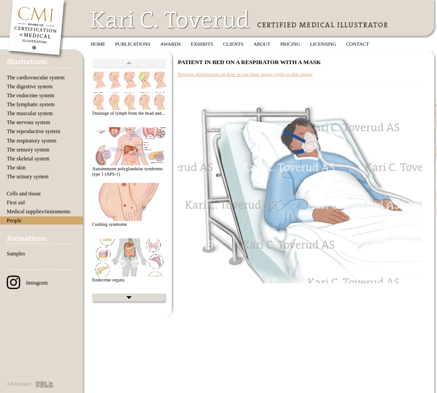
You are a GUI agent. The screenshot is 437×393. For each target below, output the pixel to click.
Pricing (290, 44)
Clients (233, 44)
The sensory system (28, 150)
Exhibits (202, 44)
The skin (16, 167)
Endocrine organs (108, 279)
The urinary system (27, 176)
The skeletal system (28, 158)
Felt (44, 384)
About (262, 44)
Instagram (27, 282)
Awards (170, 44)
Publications (133, 44)
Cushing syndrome (109, 224)
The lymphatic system (31, 104)
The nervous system (28, 122)
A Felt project (19, 383)
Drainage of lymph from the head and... (128, 113)
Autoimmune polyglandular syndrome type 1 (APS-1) (127, 171)
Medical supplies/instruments (38, 211)
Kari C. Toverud (170, 19)
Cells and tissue (24, 193)
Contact (357, 44)
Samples (16, 253)
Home (98, 44)
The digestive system (29, 86)
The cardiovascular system (36, 77)
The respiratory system (32, 141)
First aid (16, 202)
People (14, 220)
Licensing (323, 44)
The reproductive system (33, 131)
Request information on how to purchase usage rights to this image (245, 74)
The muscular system (30, 113)
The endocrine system (30, 95)
